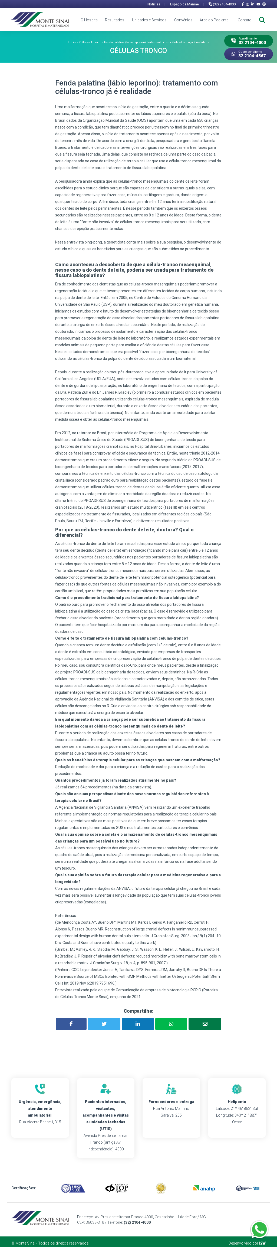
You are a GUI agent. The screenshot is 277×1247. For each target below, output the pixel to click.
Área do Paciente (214, 20)
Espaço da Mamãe (187, 4)
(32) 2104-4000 (222, 4)
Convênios (183, 20)
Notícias (156, 4)
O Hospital (89, 20)
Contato (245, 20)
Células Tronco (89, 42)
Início (71, 42)
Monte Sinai (25, 1240)
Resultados (114, 20)
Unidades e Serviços (149, 20)
